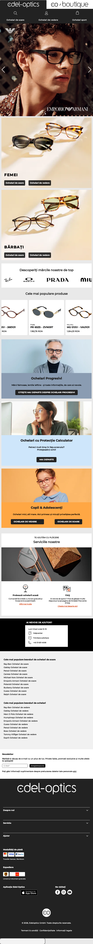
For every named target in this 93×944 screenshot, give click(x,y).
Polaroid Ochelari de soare (16, 684)
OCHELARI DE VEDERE (27, 521)
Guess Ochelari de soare (15, 691)
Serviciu (46, 823)
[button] (23, 4)
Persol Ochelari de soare (15, 671)
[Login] (46, 13)
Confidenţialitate (47, 930)
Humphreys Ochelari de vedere (18, 717)
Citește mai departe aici (68, 606)
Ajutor (46, 836)
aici (74, 771)
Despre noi (46, 810)
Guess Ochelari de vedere (16, 724)
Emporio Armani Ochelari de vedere (21, 721)
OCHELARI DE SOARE (68, 521)
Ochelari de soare (15, 20)
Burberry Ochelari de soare (16, 687)
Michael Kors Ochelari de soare (18, 677)
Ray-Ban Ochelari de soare (16, 664)
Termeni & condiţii (29, 930)
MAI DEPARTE (46, 459)
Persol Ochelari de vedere (16, 728)
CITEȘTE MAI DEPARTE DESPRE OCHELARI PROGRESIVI (46, 392)
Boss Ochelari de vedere (15, 731)
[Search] (15, 13)
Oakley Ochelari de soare (15, 667)
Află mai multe (25, 604)
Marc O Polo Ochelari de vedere (18, 714)
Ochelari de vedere (48, 20)
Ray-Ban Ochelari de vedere (17, 707)
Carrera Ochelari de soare (15, 674)
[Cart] (77, 13)
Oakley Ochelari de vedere (16, 711)
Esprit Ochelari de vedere (15, 738)
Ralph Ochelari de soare (15, 694)
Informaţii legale (64, 930)
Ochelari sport (79, 20)
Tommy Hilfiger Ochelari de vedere (20, 734)
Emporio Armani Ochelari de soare (20, 681)
